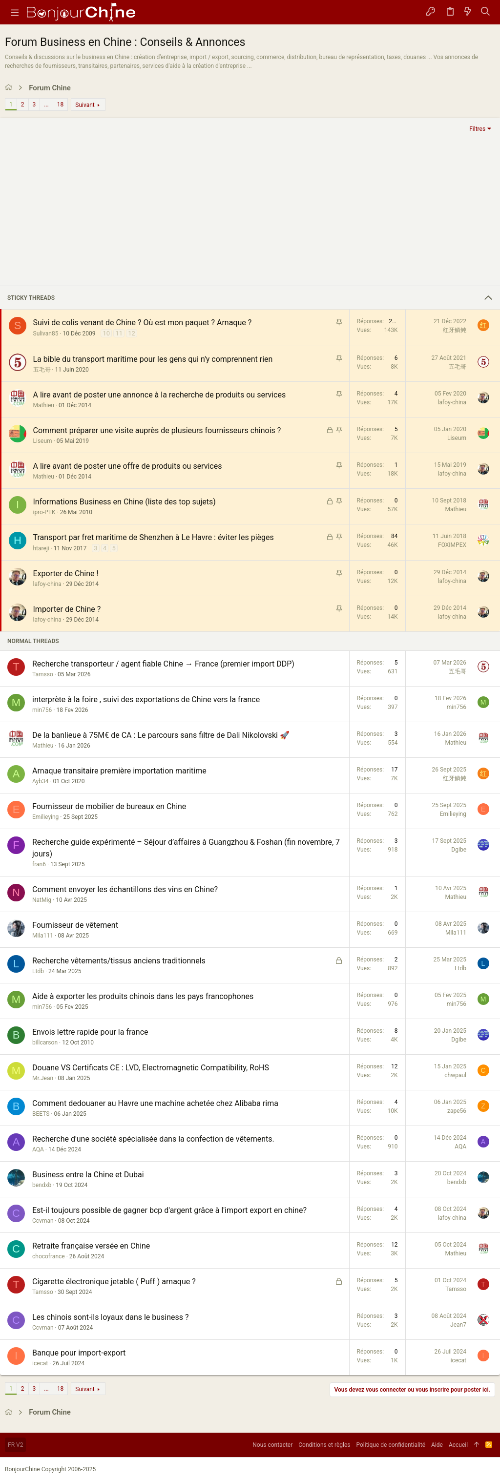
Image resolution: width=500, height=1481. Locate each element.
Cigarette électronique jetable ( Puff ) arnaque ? (114, 1281)
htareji (41, 548)
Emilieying (45, 817)
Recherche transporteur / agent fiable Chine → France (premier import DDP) (163, 663)
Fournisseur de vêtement (75, 925)
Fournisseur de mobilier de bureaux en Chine (109, 806)
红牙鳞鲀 (454, 330)
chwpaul (455, 1075)
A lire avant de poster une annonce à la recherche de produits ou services (159, 394)
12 (131, 333)
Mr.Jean (42, 1078)
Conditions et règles (324, 1444)
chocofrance (48, 1256)
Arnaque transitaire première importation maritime (119, 770)
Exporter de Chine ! (66, 573)
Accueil (458, 1444)
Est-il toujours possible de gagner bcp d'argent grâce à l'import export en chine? (169, 1210)
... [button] (46, 104)
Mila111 (42, 935)
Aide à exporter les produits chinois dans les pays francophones (142, 996)
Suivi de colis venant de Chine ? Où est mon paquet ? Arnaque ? (142, 322)
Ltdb (38, 971)
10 (106, 333)
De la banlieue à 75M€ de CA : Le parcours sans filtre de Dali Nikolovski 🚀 (161, 735)
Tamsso (42, 674)
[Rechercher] (485, 12)
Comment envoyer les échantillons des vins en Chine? (125, 889)
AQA (38, 1149)
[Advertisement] (250, 209)
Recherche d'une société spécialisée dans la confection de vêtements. (153, 1139)
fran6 (39, 864)
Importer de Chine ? (67, 609)
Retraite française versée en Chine (91, 1246)
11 (119, 333)
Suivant (84, 105)
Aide (437, 1444)
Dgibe (458, 849)
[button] (14, 12)
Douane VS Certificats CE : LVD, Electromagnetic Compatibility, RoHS (150, 1067)
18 (60, 104)
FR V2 (15, 1444)
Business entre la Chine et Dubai (88, 1174)
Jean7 (458, 1324)
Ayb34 (40, 781)
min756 (42, 710)
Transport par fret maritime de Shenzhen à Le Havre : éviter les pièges (153, 537)
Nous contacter (272, 1444)
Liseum (42, 441)
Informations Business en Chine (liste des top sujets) (124, 501)
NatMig (41, 900)
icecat (40, 1363)
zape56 (456, 1110)
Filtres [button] (477, 128)
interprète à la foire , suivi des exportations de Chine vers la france (146, 699)
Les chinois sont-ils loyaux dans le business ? (110, 1317)
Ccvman (43, 1220)
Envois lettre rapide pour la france (90, 1032)
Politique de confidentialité (391, 1444)
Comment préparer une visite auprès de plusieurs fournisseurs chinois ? (157, 430)
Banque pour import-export (78, 1352)
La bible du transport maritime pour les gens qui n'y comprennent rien (153, 359)
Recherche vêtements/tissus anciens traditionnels (119, 960)
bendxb (41, 1185)
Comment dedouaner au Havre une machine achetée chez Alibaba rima (155, 1103)
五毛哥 (42, 369)
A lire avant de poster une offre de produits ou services (127, 466)
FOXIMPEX (452, 545)
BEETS (40, 1113)
